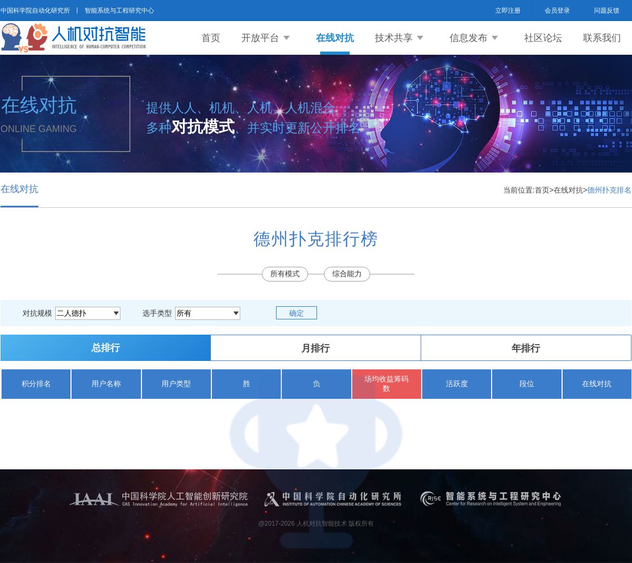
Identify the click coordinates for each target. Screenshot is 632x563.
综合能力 (347, 273)
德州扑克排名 (609, 190)
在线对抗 (335, 38)
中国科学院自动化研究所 (35, 10)
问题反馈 (606, 10)
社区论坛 (543, 38)
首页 (210, 38)
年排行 (526, 348)
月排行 (315, 348)
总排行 (105, 348)
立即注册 (508, 10)
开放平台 (260, 38)
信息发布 (468, 38)
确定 (296, 313)
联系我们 (602, 38)
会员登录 (557, 10)
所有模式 (285, 273)
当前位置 (518, 190)
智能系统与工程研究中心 (119, 10)
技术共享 (394, 38)
